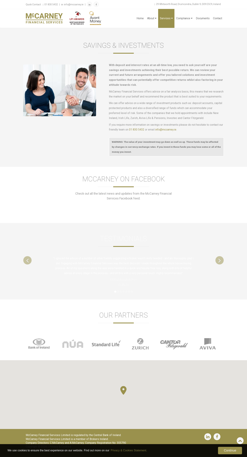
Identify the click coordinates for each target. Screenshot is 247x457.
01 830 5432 (50, 4)
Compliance (184, 18)
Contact (217, 18)
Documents (203, 18)
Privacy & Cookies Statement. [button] (129, 450)
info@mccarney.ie (72, 4)
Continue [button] (230, 450)
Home (140, 18)
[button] (123, 390)
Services (166, 18)
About (151, 18)
